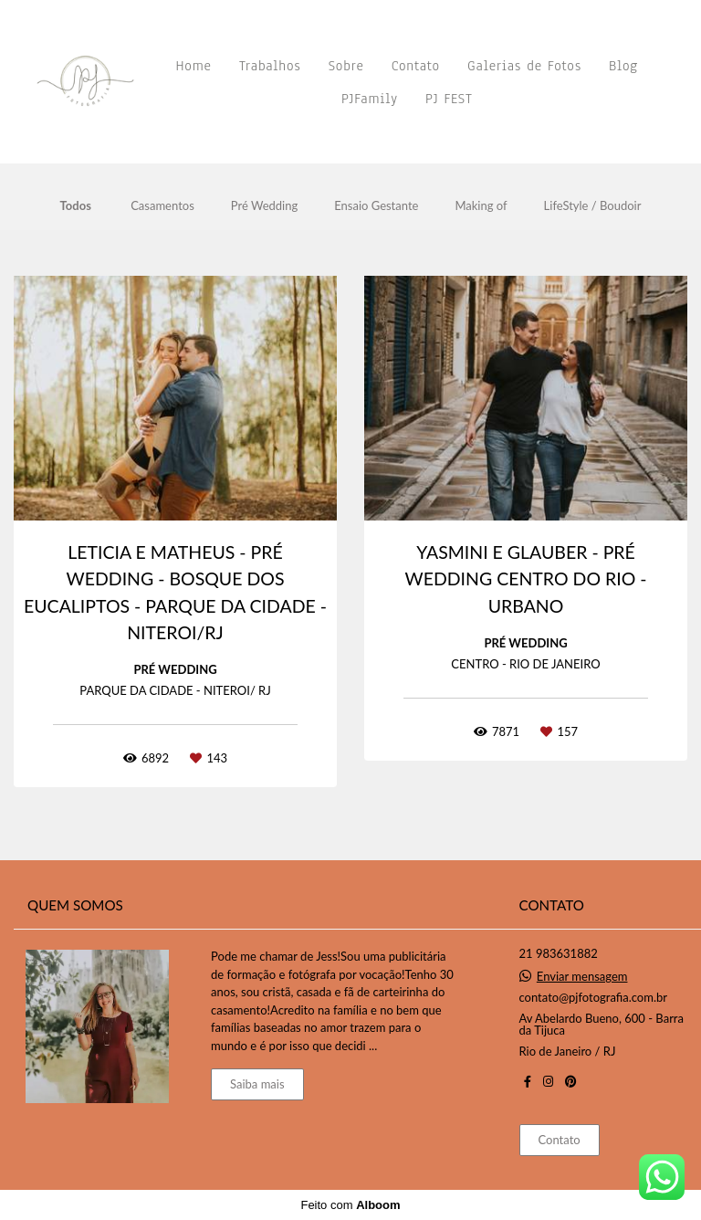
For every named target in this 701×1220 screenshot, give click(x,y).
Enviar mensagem (582, 977)
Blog (623, 66)
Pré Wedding (264, 206)
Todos (75, 206)
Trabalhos (270, 66)
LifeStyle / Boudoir (593, 206)
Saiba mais (257, 1084)
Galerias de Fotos (524, 66)
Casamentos (162, 206)
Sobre (346, 66)
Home (194, 66)
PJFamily (369, 98)
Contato (416, 66)
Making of (481, 206)
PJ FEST (449, 98)
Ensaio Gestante (376, 206)
